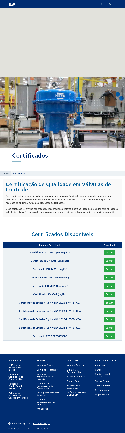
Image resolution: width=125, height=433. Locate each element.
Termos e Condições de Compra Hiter (15, 377)
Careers (99, 369)
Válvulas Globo (45, 365)
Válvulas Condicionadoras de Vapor (46, 402)
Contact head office (102, 375)
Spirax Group (102, 381)
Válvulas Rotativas (47, 369)
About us (100, 365)
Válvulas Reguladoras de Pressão (45, 376)
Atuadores (42, 408)
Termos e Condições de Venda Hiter (15, 386)
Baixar (109, 252)
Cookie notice (102, 385)
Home (6, 173)
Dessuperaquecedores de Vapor (49, 393)
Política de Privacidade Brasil (15, 367)
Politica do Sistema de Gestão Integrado (18, 395)
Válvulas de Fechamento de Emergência (45, 386)
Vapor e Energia (76, 365)
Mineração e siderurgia (73, 386)
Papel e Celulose (76, 376)
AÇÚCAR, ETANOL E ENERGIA (76, 393)
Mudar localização (41, 423)
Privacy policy (103, 390)
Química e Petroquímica (74, 370)
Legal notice (102, 394)
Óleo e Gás (73, 381)
